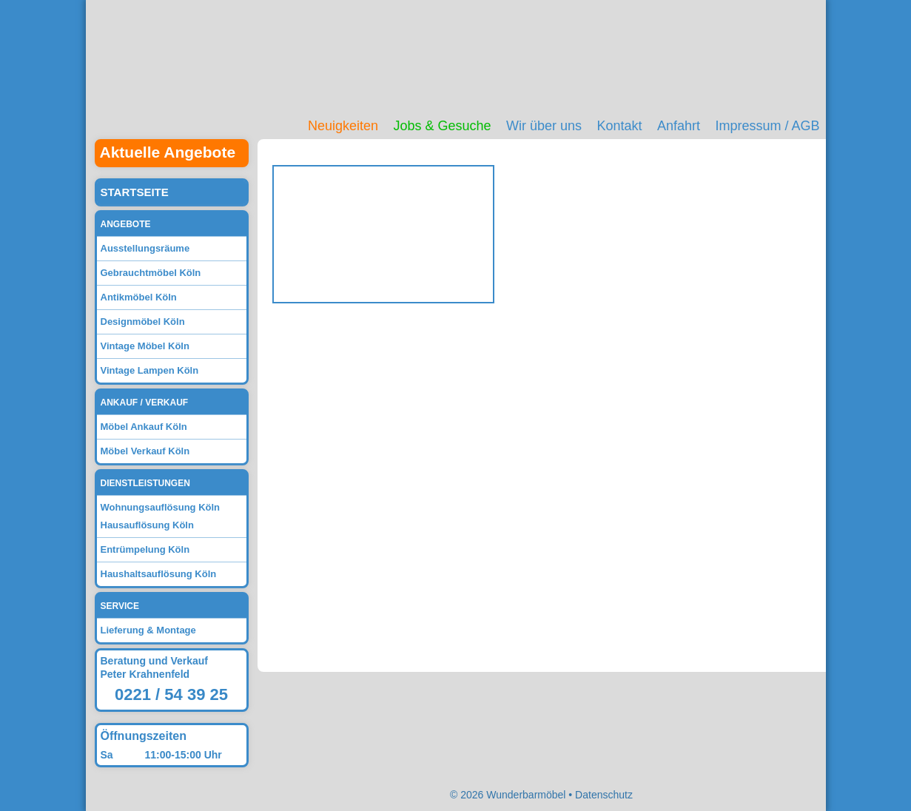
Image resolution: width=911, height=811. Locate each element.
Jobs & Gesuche (442, 125)
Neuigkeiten (343, 125)
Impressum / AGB (767, 125)
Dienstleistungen (145, 483)
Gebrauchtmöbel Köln (151, 272)
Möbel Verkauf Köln (145, 451)
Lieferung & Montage (148, 630)
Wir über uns (544, 125)
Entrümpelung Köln (145, 549)
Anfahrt (678, 125)
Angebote (126, 224)
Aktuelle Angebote (168, 152)
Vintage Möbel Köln (145, 345)
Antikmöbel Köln (139, 297)
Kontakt (619, 125)
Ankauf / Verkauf (145, 402)
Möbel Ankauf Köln (144, 426)
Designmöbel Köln (143, 321)
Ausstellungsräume (145, 248)
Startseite (135, 192)
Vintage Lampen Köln (150, 370)
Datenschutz (604, 795)
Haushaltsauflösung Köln (159, 573)
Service (120, 606)
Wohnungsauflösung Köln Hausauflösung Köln (161, 516)
